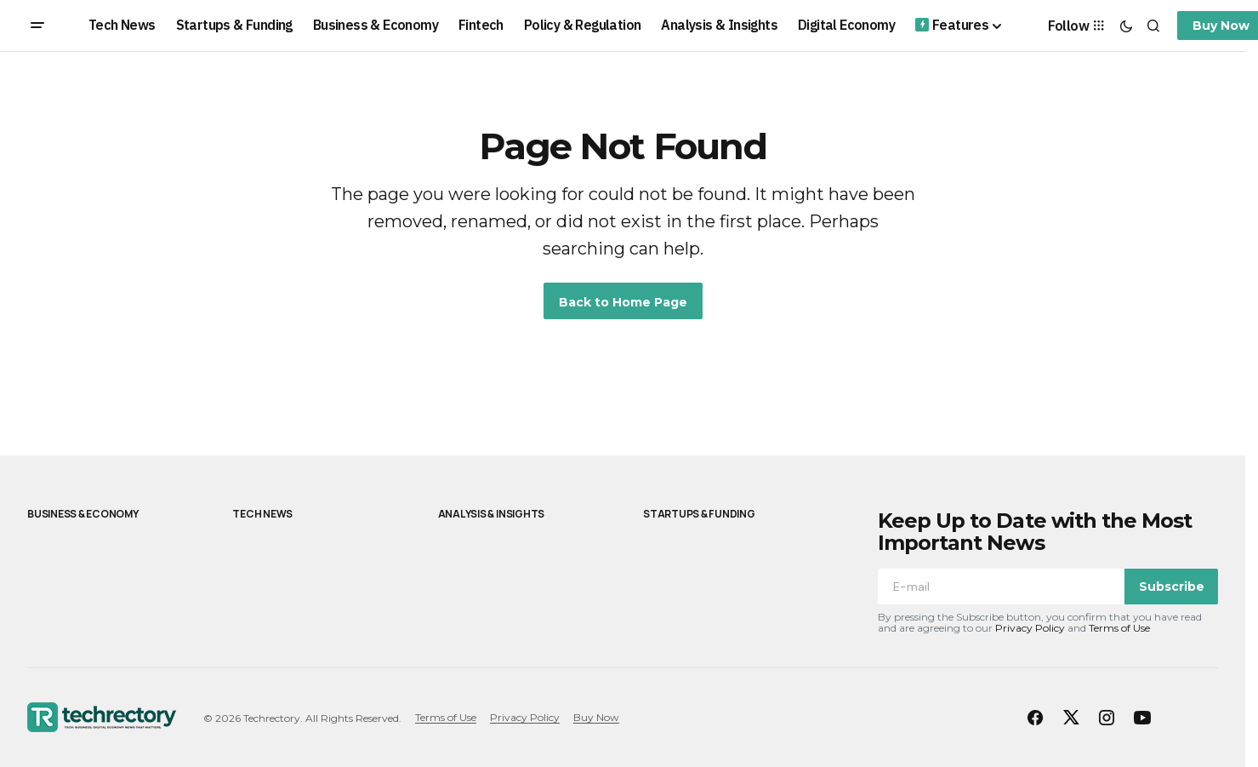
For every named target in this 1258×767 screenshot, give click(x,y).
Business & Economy (83, 514)
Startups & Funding (699, 514)
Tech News (262, 514)
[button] (37, 25)
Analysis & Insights (491, 514)
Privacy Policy (1030, 627)
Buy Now (596, 717)
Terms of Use (1119, 627)
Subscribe (1171, 586)
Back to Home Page (623, 302)
